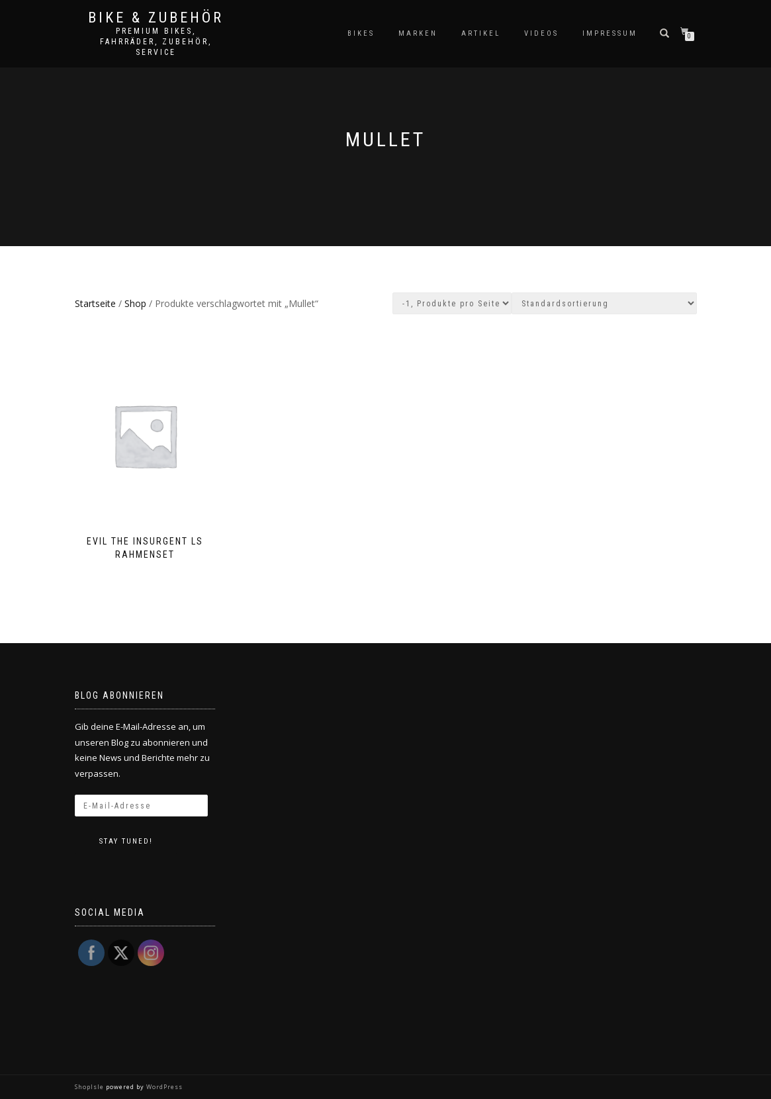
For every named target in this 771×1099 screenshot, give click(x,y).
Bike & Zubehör (156, 18)
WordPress (163, 1086)
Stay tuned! (126, 841)
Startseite (95, 303)
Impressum (609, 33)
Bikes (361, 33)
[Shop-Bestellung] (604, 303)
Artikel (480, 33)
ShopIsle (90, 1086)
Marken (417, 33)
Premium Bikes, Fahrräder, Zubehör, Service (156, 41)
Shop (135, 303)
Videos (541, 33)
